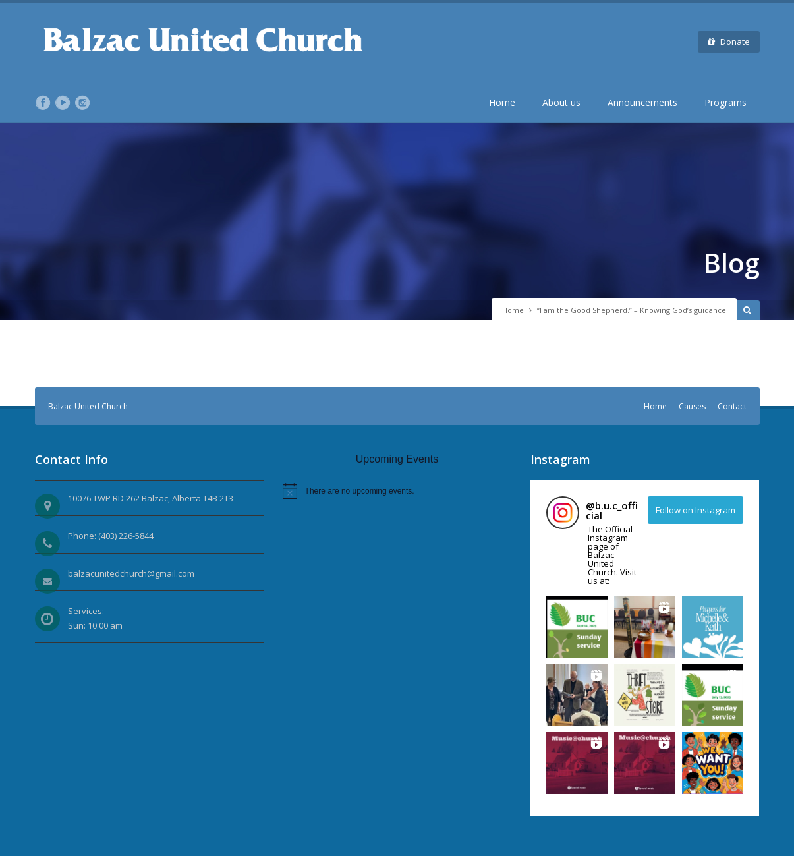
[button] (577, 627)
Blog (731, 262)
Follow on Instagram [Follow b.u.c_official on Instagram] (695, 510)
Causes (692, 406)
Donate (729, 41)
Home (502, 102)
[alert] (397, 491)
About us (561, 102)
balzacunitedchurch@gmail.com (131, 573)
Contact (732, 406)
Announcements (642, 102)
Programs (725, 102)
